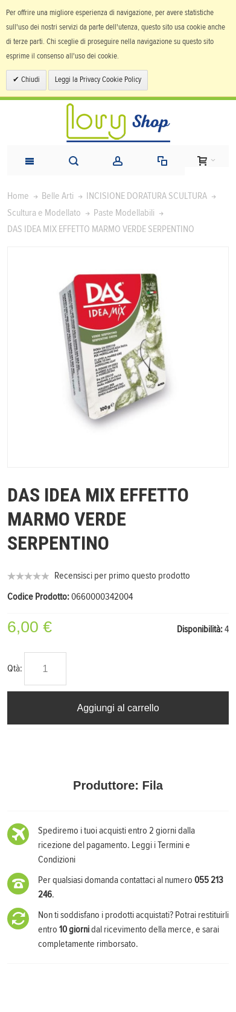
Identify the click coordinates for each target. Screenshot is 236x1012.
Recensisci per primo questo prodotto (122, 575)
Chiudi (29, 80)
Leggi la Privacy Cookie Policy (98, 80)
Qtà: (14, 668)
